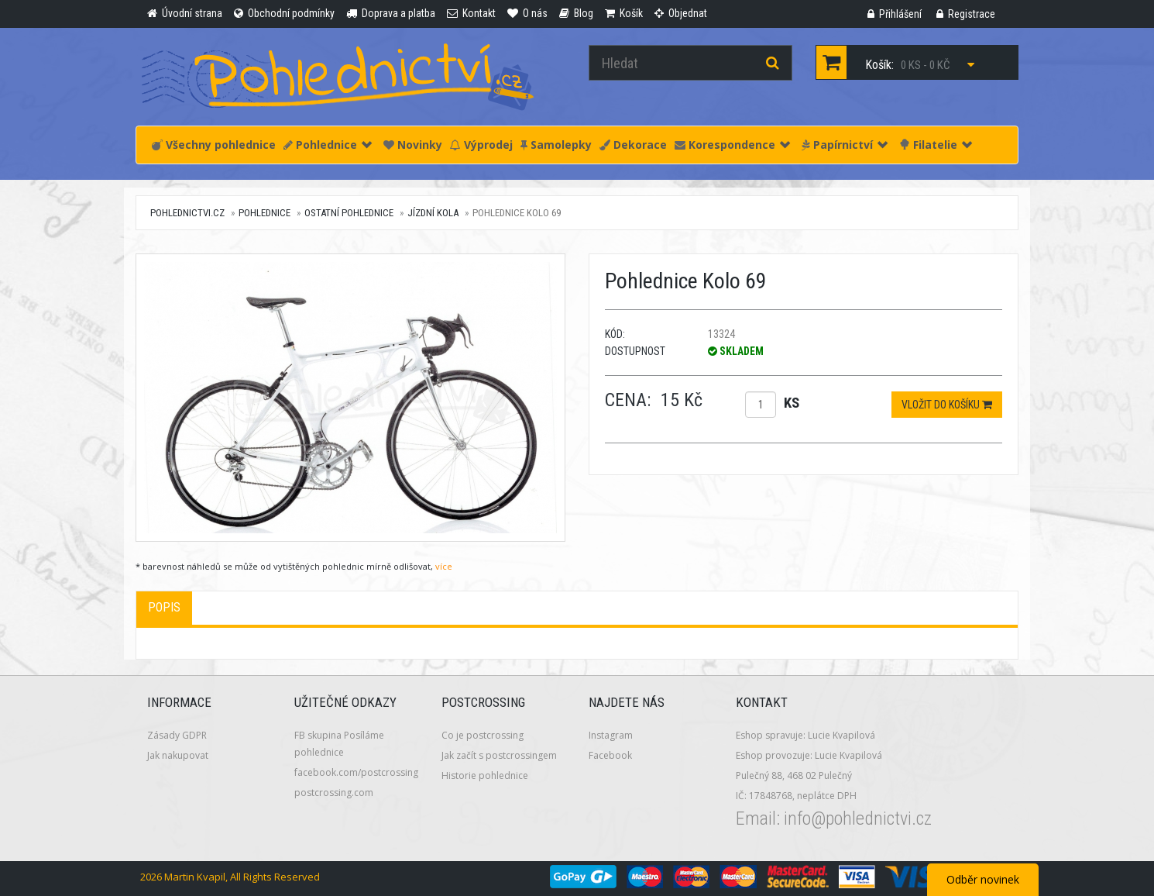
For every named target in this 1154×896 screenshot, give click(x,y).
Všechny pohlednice (214, 144)
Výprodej (481, 144)
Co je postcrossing (482, 735)
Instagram (611, 735)
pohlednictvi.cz (187, 213)
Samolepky (556, 144)
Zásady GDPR (177, 735)
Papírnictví (845, 144)
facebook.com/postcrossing (356, 772)
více (443, 566)
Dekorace (633, 144)
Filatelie (935, 144)
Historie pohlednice (484, 775)
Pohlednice (327, 144)
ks (791, 403)
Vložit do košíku (947, 404)
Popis (164, 607)
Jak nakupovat (177, 755)
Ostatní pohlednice (348, 213)
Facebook (610, 755)
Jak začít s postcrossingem (499, 755)
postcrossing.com (333, 792)
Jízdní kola (433, 213)
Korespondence (732, 144)
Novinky (412, 144)
